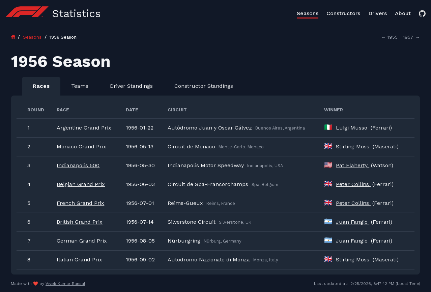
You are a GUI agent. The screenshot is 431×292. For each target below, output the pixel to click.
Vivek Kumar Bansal (65, 283)
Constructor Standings (203, 86)
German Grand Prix (82, 241)
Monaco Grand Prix (81, 146)
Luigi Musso (352, 127)
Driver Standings (131, 86)
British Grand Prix (80, 222)
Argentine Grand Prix (84, 127)
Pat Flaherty (352, 165)
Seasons (307, 13)
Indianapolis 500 (78, 165)
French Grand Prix (80, 203)
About (403, 13)
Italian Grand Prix (79, 259)
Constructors (343, 13)
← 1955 (389, 37)
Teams (79, 86)
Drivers (377, 13)
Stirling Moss (353, 146)
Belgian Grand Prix (81, 184)
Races (41, 86)
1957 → (411, 37)
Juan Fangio (352, 222)
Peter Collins (353, 184)
